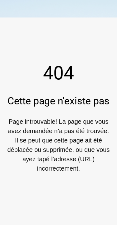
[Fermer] (8, 8)
